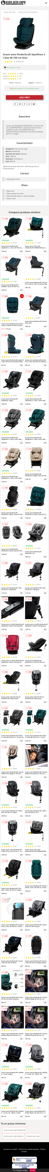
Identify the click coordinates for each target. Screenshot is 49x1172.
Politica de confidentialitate (29, 1149)
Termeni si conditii (10, 1149)
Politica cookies (22, 1170)
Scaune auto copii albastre (13, 1136)
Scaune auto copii (9, 12)
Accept (32, 1170)
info (21, 251)
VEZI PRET (24, 97)
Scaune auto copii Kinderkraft (27, 12)
